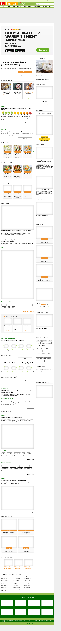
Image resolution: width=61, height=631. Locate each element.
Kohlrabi (14, 305)
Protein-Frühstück (27, 173)
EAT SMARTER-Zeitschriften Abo (8, 564)
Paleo (21, 401)
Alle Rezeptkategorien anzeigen (47, 362)
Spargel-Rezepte (4, 576)
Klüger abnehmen (28, 6)
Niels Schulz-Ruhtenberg (29, 373)
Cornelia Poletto (14, 350)
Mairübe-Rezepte (4, 583)
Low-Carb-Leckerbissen (44, 241)
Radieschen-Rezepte (27, 583)
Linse (42, 355)
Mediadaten (49, 620)
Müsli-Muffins (28, 93)
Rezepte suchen (25, 75)
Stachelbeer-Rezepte (27, 578)
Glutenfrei (45, 340)
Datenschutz (25, 620)
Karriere (7, 620)
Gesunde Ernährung (17, 6)
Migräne (28, 453)
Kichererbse (39, 340)
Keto (24, 401)
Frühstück (44, 353)
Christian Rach (6, 350)
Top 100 (25, 138)
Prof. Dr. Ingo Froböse (13, 373)
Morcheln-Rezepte (16, 583)
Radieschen (30, 305)
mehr (25, 123)
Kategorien (4, 621)
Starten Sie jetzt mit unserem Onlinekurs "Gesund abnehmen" (17, 218)
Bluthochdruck (9, 453)
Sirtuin (27, 401)
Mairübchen (19, 305)
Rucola (9, 307)
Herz (46, 360)
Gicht (8, 455)
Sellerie (38, 355)
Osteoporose (20, 455)
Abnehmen (4, 466)
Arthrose (3, 453)
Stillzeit (27, 466)
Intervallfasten (4, 401)
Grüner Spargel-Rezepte (17, 590)
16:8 (10, 401)
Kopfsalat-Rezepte (16, 582)
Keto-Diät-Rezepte (27, 153)
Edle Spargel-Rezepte (26, 532)
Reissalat (45, 350)
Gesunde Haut (20, 468)
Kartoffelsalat (48, 343)
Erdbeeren (9, 305)
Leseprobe (38, 135)
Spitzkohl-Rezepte (27, 587)
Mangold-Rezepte (4, 578)
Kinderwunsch (39, 350)
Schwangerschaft (5, 468)
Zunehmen (10, 466)
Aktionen (45, 6)
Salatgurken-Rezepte (16, 587)
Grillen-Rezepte (4, 582)
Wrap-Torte (44, 101)
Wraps (45, 358)
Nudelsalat (39, 353)
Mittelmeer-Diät (5, 404)
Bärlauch (3, 305)
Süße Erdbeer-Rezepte (9, 550)
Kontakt (14, 620)
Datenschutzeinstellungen (32, 620)
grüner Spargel (39, 358)
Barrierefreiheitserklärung (42, 620)
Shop (50, 6)
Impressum (20, 620)
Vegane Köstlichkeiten (44, 279)
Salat (42, 360)
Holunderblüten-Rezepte (6, 590)
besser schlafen (13, 468)
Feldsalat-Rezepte (27, 580)
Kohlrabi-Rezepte (16, 580)
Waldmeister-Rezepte (17, 589)
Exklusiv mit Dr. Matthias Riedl (43, 189)
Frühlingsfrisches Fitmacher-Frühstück (9, 532)
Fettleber (23, 453)
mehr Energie (15, 466)
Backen (49, 358)
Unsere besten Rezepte (25, 71)
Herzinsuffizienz (14, 455)
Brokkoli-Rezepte (4, 580)
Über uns (3, 620)
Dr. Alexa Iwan (21, 372)
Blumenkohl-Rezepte (16, 578)
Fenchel (49, 353)
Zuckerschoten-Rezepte (28, 589)
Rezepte (9, 6)
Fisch (47, 348)
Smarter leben (37, 6)
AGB (17, 620)
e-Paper (51, 135)
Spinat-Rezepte (15, 585)
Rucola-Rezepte (4, 587)
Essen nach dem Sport (6, 470)
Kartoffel (38, 360)
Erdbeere (50, 340)
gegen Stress (22, 466)
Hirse (48, 345)
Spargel (43, 343)
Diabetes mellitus (17, 453)
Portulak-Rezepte (27, 585)
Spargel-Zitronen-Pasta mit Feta (44, 303)
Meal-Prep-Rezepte (27, 193)
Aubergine (46, 355)
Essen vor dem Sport (28, 468)
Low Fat (14, 404)
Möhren (24, 305)
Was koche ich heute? (7, 193)
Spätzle (43, 345)
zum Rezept (6, 330)
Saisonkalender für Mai (41, 328)
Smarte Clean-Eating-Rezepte (44, 260)
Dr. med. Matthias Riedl (6, 373)
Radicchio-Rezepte (27, 590)
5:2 (12, 401)
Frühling (3, 6)
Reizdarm (4, 455)
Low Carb (16, 401)
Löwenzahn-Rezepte (27, 582)
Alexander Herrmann (29, 351)
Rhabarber (4, 307)
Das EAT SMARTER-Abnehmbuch (42, 215)
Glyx (10, 404)
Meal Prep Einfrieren (40, 348)
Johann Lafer (21, 350)
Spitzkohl (13, 307)
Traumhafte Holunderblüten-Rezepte (26, 550)
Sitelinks (10, 620)
